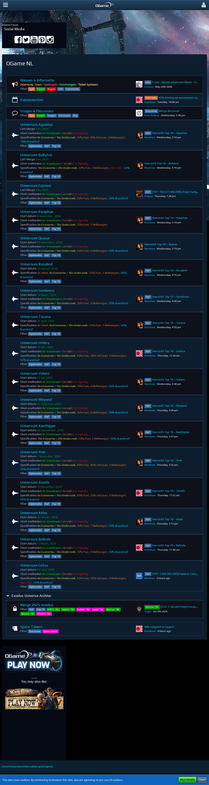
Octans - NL (44, 613)
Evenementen (31, 100)
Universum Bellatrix (36, 155)
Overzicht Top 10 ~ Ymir (167, 460)
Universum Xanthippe (38, 426)
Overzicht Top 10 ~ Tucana (168, 322)
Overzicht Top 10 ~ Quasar (161, 244)
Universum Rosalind (36, 264)
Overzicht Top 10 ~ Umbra (168, 351)
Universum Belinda (35, 539)
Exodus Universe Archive (31, 595)
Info (60, 89)
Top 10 (56, 146)
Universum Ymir (33, 452)
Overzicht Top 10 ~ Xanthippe (170, 432)
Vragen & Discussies (36, 111)
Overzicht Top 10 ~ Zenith (168, 490)
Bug (75, 115)
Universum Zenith (34, 482)
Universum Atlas (33, 513)
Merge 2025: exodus (36, 605)
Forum (40, 89)
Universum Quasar (35, 238)
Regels (51, 89)
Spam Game (50, 631)
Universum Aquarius (36, 124)
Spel (31, 89)
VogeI (148, 611)
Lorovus (149, 86)
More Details (187, 779)
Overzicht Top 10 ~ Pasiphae (170, 217)
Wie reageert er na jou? (159, 626)
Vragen (52, 115)
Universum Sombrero (37, 290)
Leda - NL (98, 609)
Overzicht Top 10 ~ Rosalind (169, 270)
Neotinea (150, 137)
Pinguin (149, 196)
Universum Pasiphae (36, 211)
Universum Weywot (36, 399)
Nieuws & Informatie (37, 80)
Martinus (150, 578)
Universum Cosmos (35, 185)
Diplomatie (35, 146)
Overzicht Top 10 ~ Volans (168, 379)
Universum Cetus (34, 565)
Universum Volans (35, 373)
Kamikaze (150, 102)
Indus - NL (53, 609)
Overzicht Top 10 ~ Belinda (168, 545)
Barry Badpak (152, 115)
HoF (47, 146)
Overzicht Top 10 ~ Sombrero (170, 296)
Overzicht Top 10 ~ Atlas (167, 519)
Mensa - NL (113, 609)
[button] (5, 5)
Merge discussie (169, 110)
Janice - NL (68, 609)
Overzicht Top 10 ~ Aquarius (169, 133)
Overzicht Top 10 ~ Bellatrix (162, 163)
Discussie (64, 115)
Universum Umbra (34, 343)
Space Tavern (31, 627)
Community (72, 89)
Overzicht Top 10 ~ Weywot (169, 405)
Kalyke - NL (83, 609)
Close (202, 779)
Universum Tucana (35, 316)
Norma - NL (27, 613)
